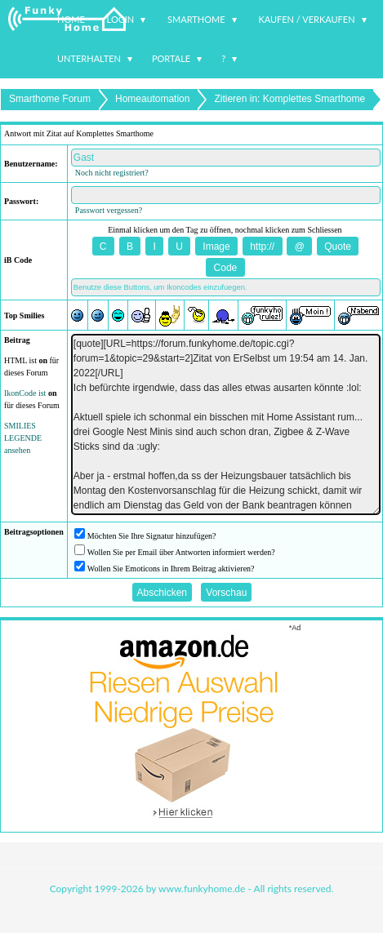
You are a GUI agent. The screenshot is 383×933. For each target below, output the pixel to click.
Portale (171, 58)
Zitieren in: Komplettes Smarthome (289, 98)
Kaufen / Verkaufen (306, 19)
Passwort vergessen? (108, 210)
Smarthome (196, 19)
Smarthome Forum (50, 98)
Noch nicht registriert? (112, 172)
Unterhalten (89, 58)
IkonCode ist (25, 393)
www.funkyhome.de (201, 888)
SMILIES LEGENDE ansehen (23, 438)
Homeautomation (152, 98)
